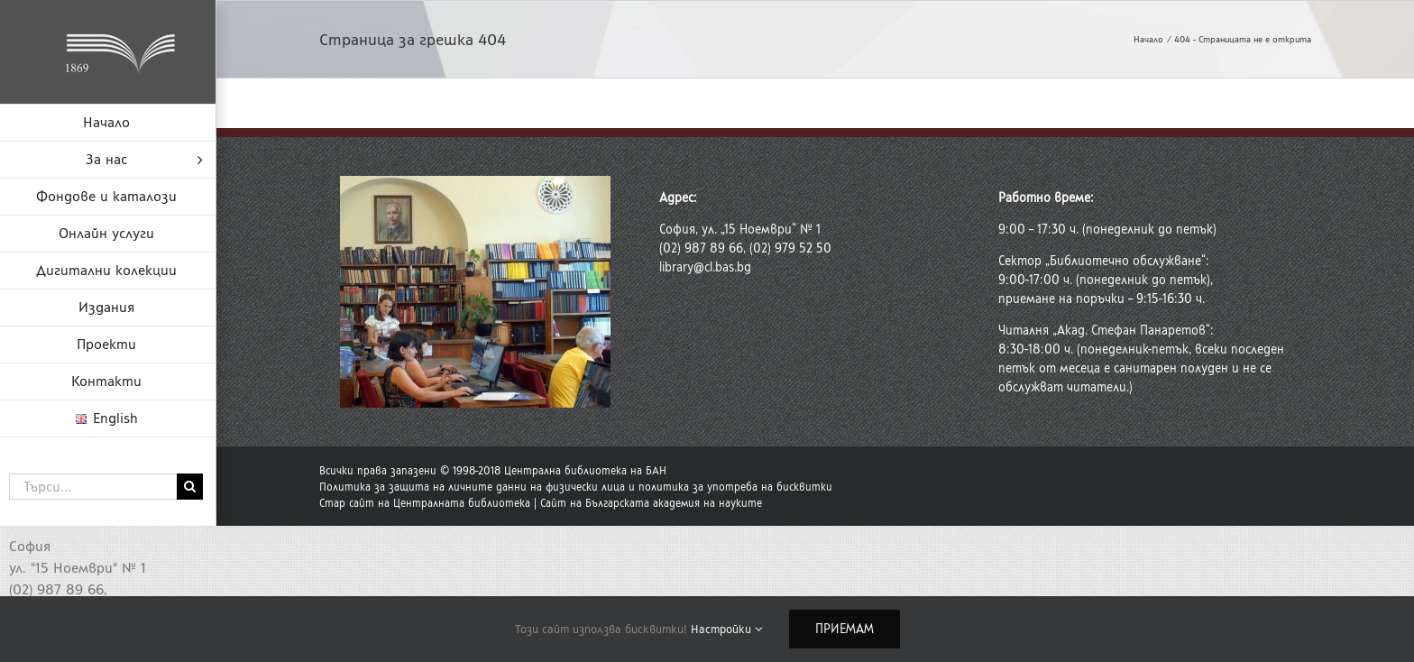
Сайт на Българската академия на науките (651, 503)
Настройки (726, 629)
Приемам (844, 629)
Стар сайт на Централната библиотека (424, 503)
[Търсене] (190, 487)
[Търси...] (93, 487)
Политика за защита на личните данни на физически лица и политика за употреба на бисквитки (575, 487)
